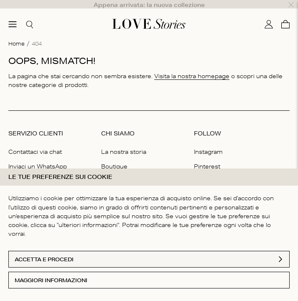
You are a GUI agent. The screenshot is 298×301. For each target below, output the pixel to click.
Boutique (114, 156)
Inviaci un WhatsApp (37, 156)
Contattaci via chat (35, 141)
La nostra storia (123, 141)
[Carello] (285, 13)
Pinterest (207, 156)
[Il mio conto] (268, 13)
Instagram (208, 141)
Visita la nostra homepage (191, 65)
